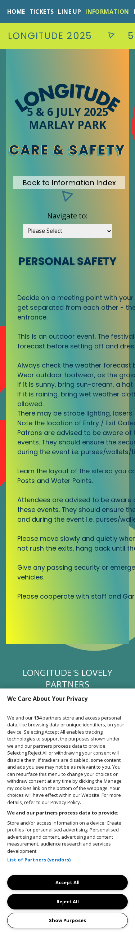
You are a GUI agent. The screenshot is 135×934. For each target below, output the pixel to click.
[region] (67, 811)
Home (16, 12)
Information (107, 12)
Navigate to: (67, 216)
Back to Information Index (69, 183)
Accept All (67, 882)
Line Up (69, 12)
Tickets (42, 12)
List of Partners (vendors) (39, 859)
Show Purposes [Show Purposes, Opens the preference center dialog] (67, 920)
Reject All (68, 901)
